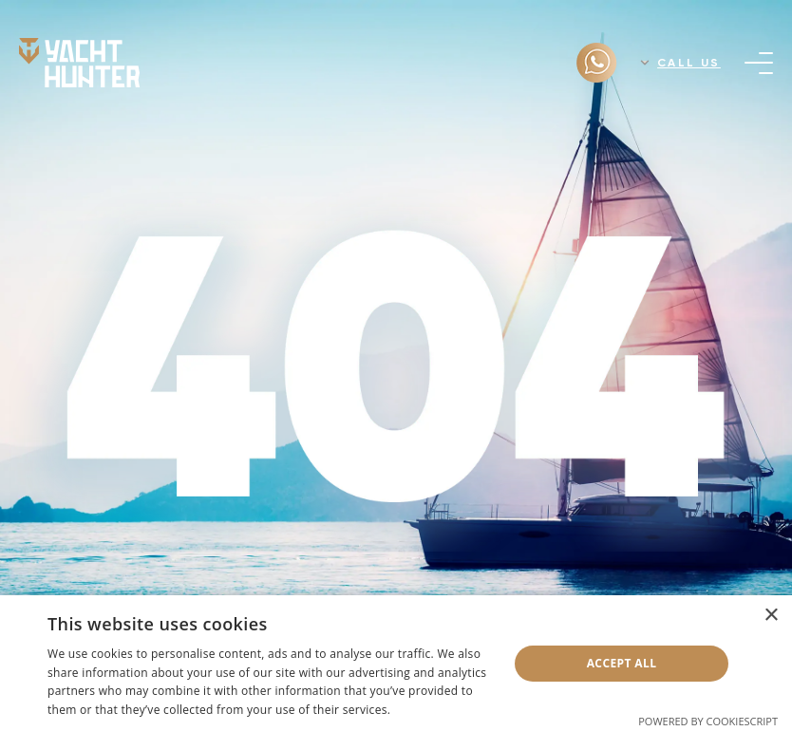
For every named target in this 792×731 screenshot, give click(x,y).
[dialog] (396, 663)
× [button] (771, 616)
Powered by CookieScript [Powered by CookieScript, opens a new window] (708, 721)
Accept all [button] (622, 663)
